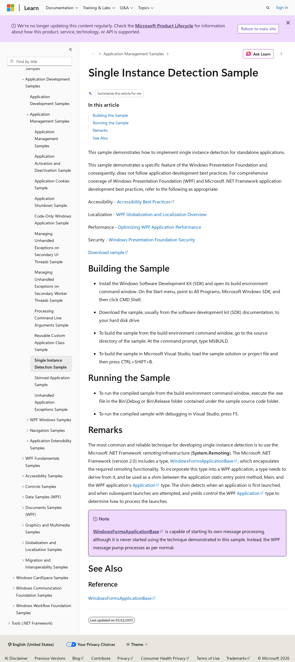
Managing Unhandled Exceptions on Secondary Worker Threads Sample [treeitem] (51, 286)
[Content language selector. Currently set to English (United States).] (31, 644)
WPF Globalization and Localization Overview (161, 214)
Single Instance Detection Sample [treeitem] (51, 363)
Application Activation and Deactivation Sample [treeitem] (53, 163)
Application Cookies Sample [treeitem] (52, 184)
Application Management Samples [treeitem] (46, 138)
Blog (76, 658)
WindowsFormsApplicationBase (201, 461)
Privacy (123, 658)
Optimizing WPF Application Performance (159, 227)
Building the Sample (110, 115)
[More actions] (281, 53)
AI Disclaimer (16, 658)
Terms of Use (208, 658)
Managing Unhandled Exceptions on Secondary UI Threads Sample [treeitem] (49, 247)
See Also (100, 138)
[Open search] (268, 8)
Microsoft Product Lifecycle (164, 25)
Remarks (100, 130)
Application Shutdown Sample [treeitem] (51, 202)
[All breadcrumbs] (93, 53)
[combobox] (39, 61)
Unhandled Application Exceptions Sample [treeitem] (51, 402)
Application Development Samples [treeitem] (49, 100)
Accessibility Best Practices (144, 202)
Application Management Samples (133, 53)
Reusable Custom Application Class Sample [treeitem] (50, 342)
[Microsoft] (10, 8)
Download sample (106, 252)
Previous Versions (50, 658)
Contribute (100, 658)
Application (144, 485)
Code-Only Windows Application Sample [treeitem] (53, 219)
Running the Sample (110, 122)
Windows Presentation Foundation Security (152, 239)
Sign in (282, 7)
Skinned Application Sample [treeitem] (52, 381)
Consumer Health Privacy (163, 658)
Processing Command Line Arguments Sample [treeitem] (51, 318)
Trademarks (236, 658)
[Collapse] (71, 49)
